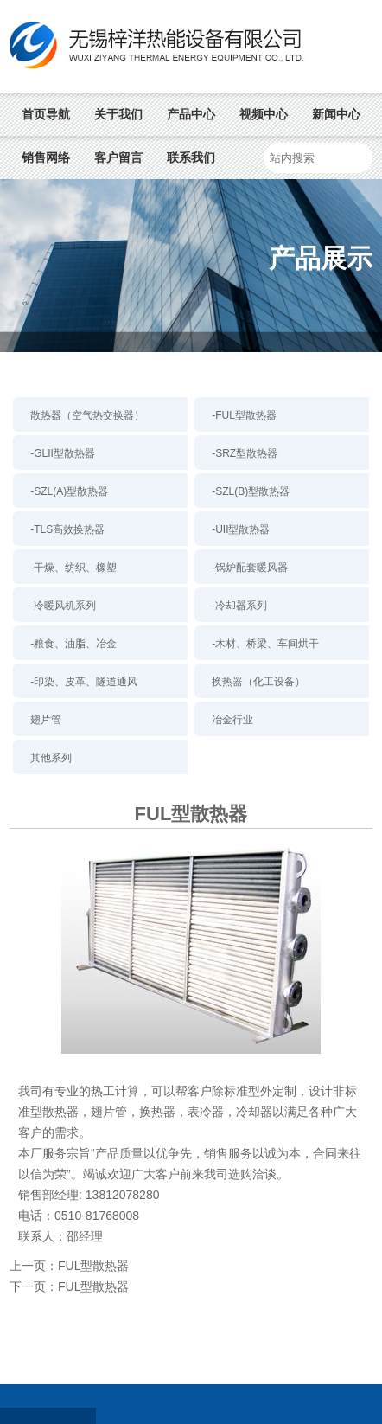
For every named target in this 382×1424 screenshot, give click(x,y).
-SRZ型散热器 (244, 453)
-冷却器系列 (239, 606)
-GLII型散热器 (62, 453)
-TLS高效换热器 (67, 529)
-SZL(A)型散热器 (69, 491)
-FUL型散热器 (244, 415)
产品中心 (191, 114)
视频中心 (263, 114)
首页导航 (46, 114)
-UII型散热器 (241, 529)
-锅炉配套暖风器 (250, 567)
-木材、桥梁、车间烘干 (265, 644)
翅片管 (45, 720)
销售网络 (46, 157)
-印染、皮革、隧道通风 (83, 682)
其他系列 (51, 758)
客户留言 (118, 157)
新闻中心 (336, 114)
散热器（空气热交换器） (87, 415)
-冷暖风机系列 (63, 606)
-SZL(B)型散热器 (251, 491)
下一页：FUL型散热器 (69, 1286)
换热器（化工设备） (258, 682)
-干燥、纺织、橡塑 (73, 567)
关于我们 (118, 114)
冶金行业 (232, 720)
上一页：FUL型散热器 (69, 1266)
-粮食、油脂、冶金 (73, 644)
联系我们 (191, 157)
